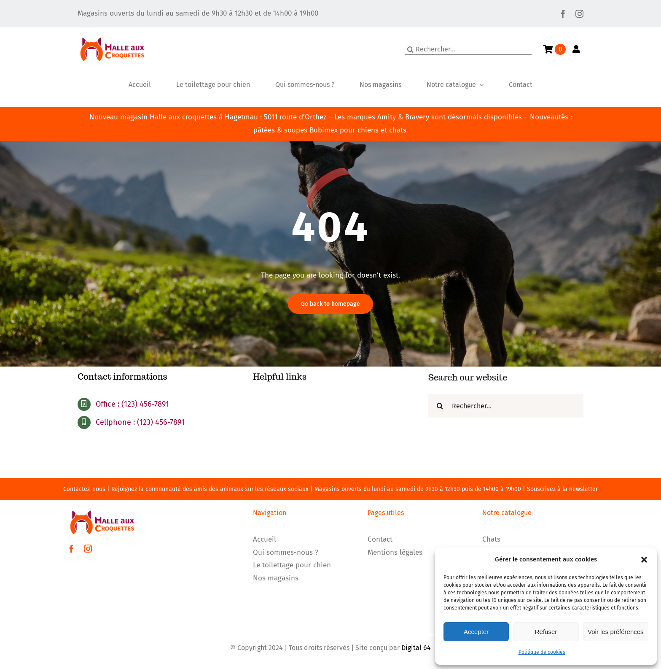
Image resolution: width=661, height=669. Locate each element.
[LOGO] (112, 31)
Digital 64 (416, 648)
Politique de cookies (542, 652)
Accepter (476, 631)
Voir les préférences (616, 631)
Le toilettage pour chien (292, 565)
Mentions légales (395, 552)
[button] (644, 560)
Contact (380, 539)
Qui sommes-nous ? (285, 552)
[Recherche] (410, 49)
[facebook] (563, 14)
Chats (491, 539)
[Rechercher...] (468, 49)
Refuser (546, 631)
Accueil (264, 539)
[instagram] (579, 14)
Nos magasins (275, 578)
